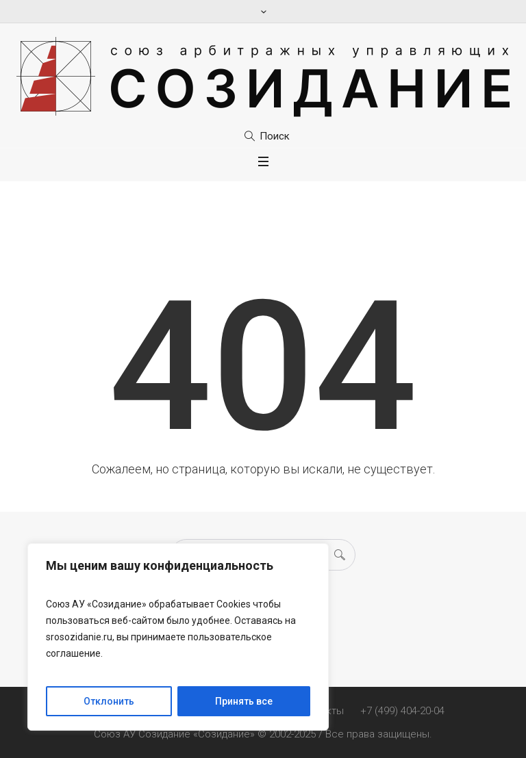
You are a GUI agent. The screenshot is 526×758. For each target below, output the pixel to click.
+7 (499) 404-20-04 (402, 711)
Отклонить (109, 701)
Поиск (275, 136)
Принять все (244, 701)
